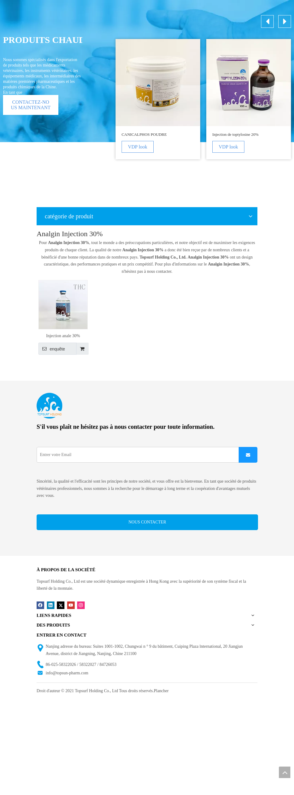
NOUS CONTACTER (147, 522)
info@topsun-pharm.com (67, 673)
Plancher (161, 691)
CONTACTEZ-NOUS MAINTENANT (31, 104)
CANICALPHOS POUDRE (144, 134)
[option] (158, 99)
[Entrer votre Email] (136, 454)
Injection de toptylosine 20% (235, 134)
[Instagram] (81, 605)
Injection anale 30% (63, 336)
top (284, 772)
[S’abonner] (248, 455)
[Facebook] (40, 605)
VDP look (137, 146)
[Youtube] (71, 605)
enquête (51, 349)
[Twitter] (60, 605)
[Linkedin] (50, 605)
